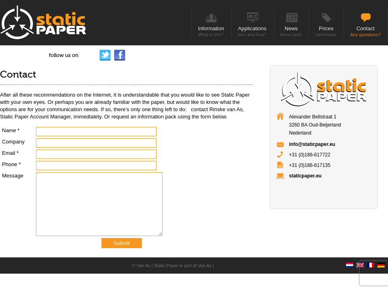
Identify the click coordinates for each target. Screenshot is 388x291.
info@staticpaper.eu (312, 144)
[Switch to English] (361, 258)
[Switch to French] (372, 258)
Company (13, 142)
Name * (10, 130)
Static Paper (166, 265)
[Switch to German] (382, 258)
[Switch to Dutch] (351, 258)
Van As (143, 265)
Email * (10, 153)
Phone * (11, 164)
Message (12, 176)
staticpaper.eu (305, 176)
